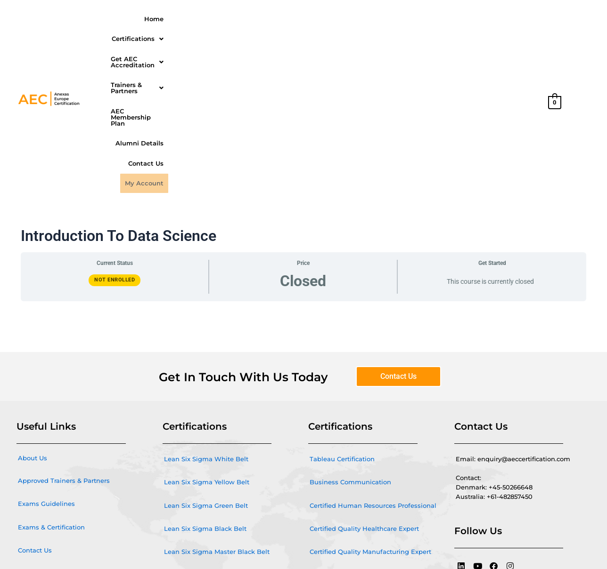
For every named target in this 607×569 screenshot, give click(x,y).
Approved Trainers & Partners (64, 333)
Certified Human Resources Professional (373, 357)
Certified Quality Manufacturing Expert (370, 404)
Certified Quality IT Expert (350, 450)
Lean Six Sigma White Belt (206, 311)
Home (156, 18)
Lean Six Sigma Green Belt (206, 357)
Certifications (201, 18)
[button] (201, 18)
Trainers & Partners (361, 18)
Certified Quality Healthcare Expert (364, 381)
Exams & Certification (51, 379)
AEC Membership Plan (440, 18)
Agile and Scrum (190, 427)
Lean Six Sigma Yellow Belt (206, 334)
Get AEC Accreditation (277, 18)
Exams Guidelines (46, 356)
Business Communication (350, 334)
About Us (32, 310)
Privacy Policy (39, 471)
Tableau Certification (342, 311)
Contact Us (468, 36)
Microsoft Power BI (193, 450)
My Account (514, 36)
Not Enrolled (114, 132)
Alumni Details (510, 18)
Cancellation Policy (47, 448)
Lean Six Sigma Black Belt (205, 381)
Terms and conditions (52, 425)
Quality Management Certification (217, 473)
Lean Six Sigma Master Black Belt (217, 404)
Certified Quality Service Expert (358, 427)
